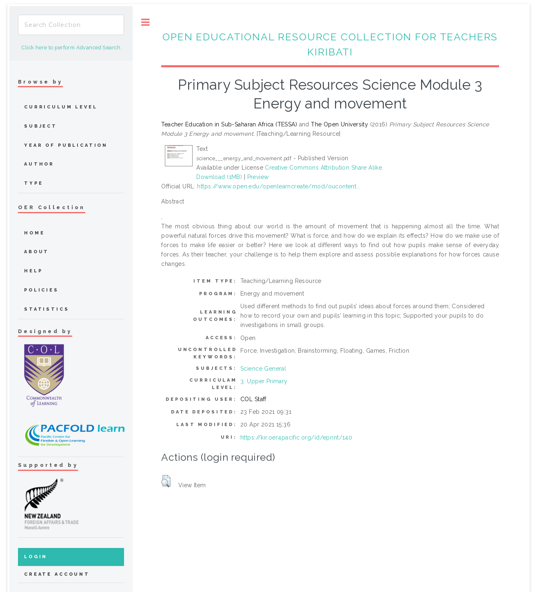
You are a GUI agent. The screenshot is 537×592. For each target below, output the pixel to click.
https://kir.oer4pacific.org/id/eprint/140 (296, 437)
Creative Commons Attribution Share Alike (323, 167)
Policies (41, 290)
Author (39, 164)
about (36, 251)
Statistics (46, 309)
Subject (40, 126)
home (34, 233)
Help (33, 271)
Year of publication (66, 145)
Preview (258, 177)
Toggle (145, 22)
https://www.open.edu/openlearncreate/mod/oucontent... (278, 186)
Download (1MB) (219, 177)
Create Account (57, 574)
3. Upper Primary (264, 381)
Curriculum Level (61, 107)
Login (35, 556)
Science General (263, 368)
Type (33, 183)
